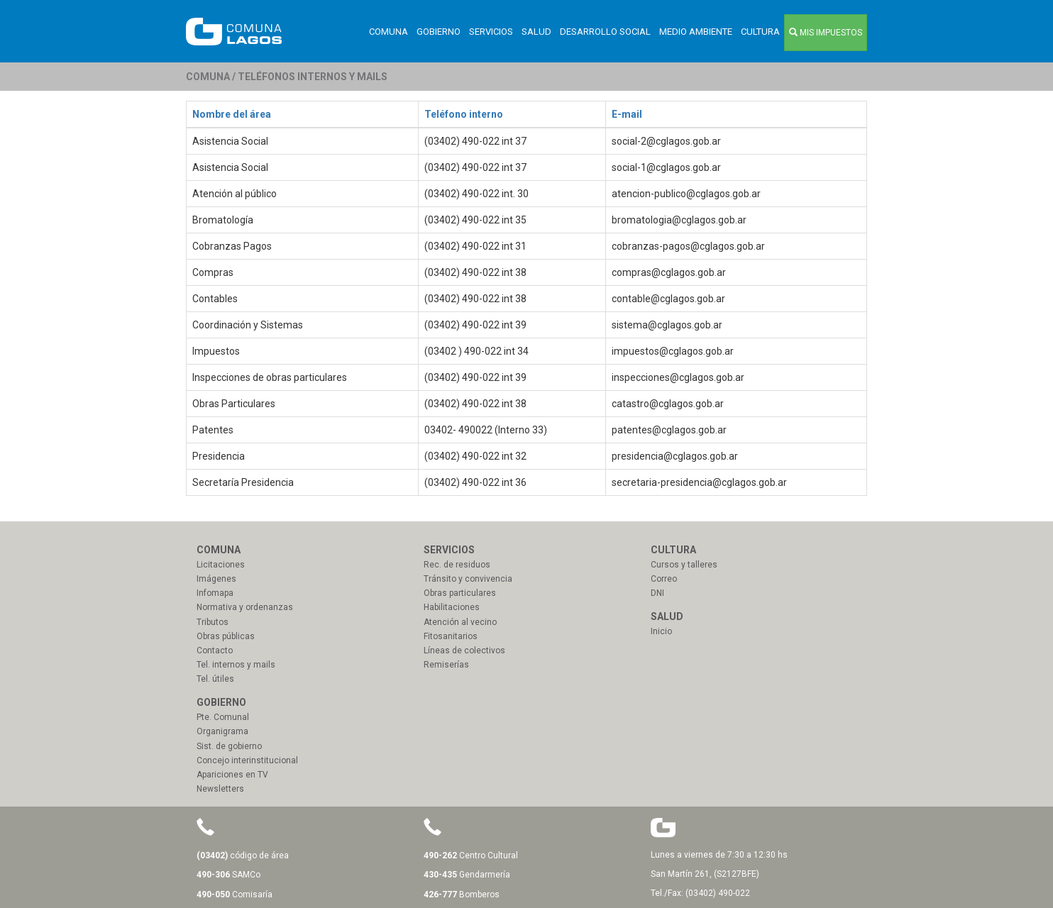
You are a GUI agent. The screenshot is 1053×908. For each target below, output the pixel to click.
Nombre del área (231, 114)
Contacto (215, 650)
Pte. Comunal (223, 717)
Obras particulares (460, 593)
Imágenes (216, 579)
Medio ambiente (695, 31)
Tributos (212, 622)
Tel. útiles (215, 679)
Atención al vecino (460, 622)
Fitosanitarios (451, 636)
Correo (664, 579)
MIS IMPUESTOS (825, 33)
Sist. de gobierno (229, 746)
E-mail (627, 114)
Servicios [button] (491, 31)
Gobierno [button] (439, 31)
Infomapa (215, 593)
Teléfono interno (463, 114)
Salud (536, 31)
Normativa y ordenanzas (245, 607)
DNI (657, 593)
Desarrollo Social (605, 31)
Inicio (661, 631)
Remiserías (446, 665)
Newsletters (220, 789)
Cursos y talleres (684, 565)
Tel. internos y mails (236, 665)
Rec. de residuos (457, 565)
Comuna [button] (388, 31)
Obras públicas (226, 636)
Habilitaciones (452, 607)
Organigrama (222, 731)
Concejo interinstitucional (247, 760)
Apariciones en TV (232, 775)
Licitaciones (221, 565)
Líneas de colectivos (464, 650)
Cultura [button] (760, 31)
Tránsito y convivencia (468, 579)
